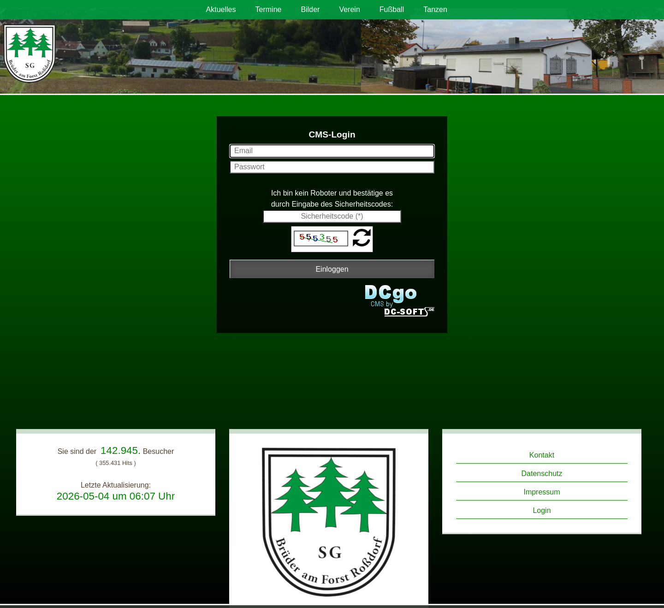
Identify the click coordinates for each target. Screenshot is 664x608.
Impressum (541, 492)
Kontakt (541, 455)
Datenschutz (542, 473)
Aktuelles (221, 9)
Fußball (391, 9)
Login (542, 510)
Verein (349, 9)
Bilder (310, 9)
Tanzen (435, 9)
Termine (268, 9)
